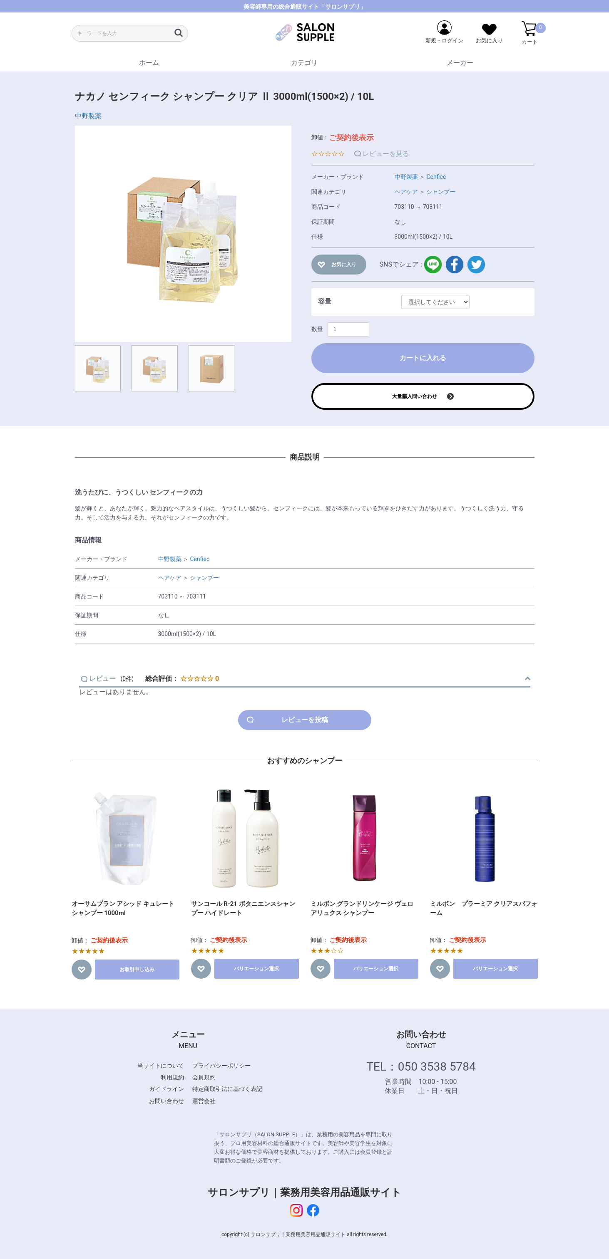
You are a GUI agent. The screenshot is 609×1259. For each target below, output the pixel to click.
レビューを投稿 (304, 720)
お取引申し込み (136, 969)
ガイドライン (166, 1089)
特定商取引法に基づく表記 (227, 1089)
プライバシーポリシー (221, 1065)
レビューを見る (386, 154)
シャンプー (440, 191)
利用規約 (172, 1077)
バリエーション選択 (256, 969)
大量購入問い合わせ (414, 396)
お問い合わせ (166, 1101)
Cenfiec (436, 176)
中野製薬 (88, 116)
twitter (476, 264)
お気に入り (343, 264)
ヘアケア (406, 191)
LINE (433, 264)
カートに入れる (423, 357)
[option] (183, 234)
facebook (454, 264)
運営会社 (204, 1101)
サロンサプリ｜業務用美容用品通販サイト (304, 1192)
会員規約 (204, 1077)
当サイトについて (160, 1065)
